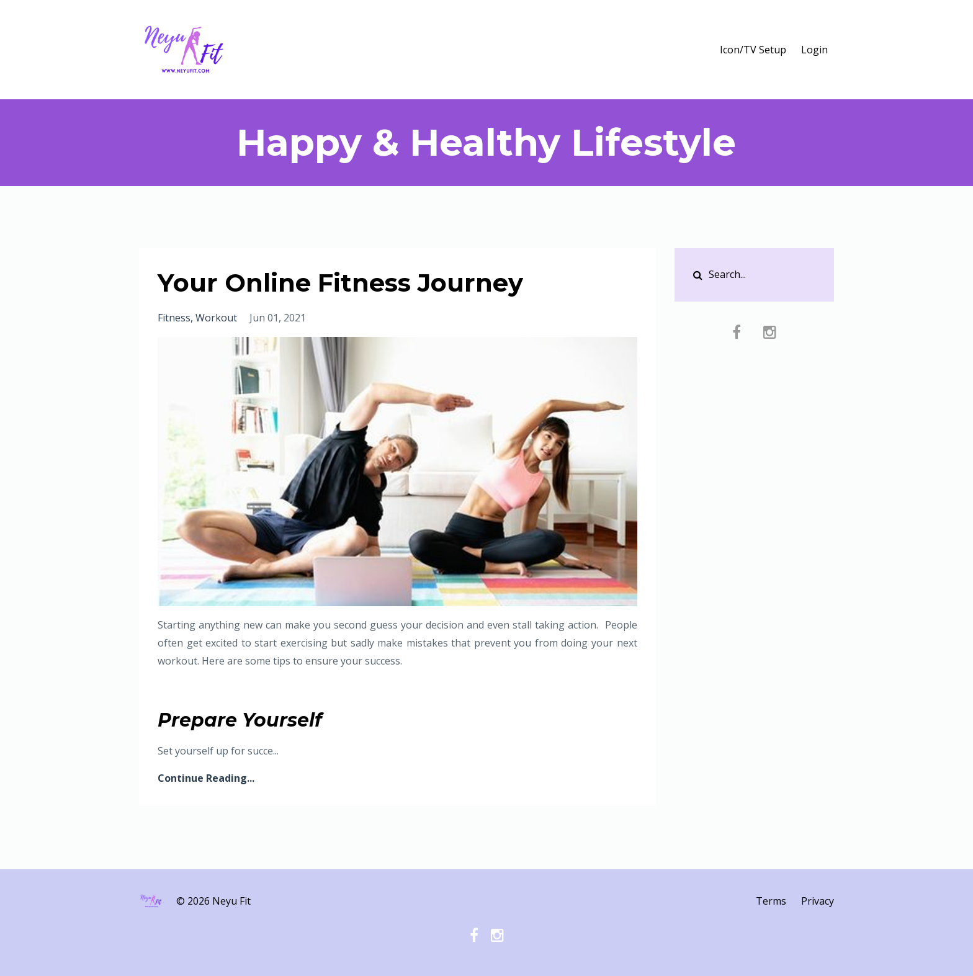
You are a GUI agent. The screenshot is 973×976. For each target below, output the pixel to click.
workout (216, 318)
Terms (771, 901)
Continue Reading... (206, 778)
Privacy (817, 901)
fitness (174, 318)
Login (814, 49)
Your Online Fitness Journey (340, 282)
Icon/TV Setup (753, 49)
